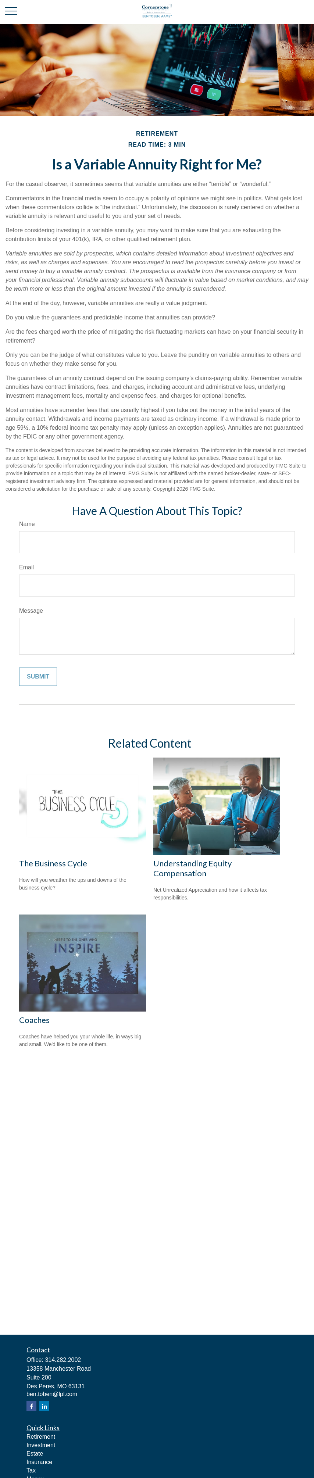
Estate (34, 1453)
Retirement (40, 1437)
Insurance (39, 1462)
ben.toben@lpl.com (51, 1394)
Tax (31, 1470)
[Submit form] (38, 677)
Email (26, 567)
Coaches (34, 1020)
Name (27, 524)
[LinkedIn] (44, 1406)
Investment (40, 1445)
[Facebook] (31, 1406)
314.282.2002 (63, 1360)
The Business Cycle (53, 863)
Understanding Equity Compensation (192, 868)
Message (31, 611)
